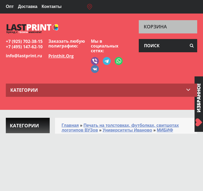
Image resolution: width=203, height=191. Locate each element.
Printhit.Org (61, 56)
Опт (10, 6)
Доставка (28, 6)
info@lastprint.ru (24, 56)
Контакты (51, 6)
